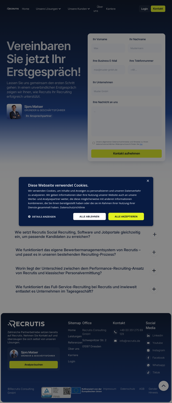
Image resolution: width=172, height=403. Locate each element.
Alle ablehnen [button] (89, 216)
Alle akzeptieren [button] (126, 216)
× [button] (147, 181)
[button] (42, 216)
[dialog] (86, 201)
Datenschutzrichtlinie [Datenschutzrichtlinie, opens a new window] (72, 207)
